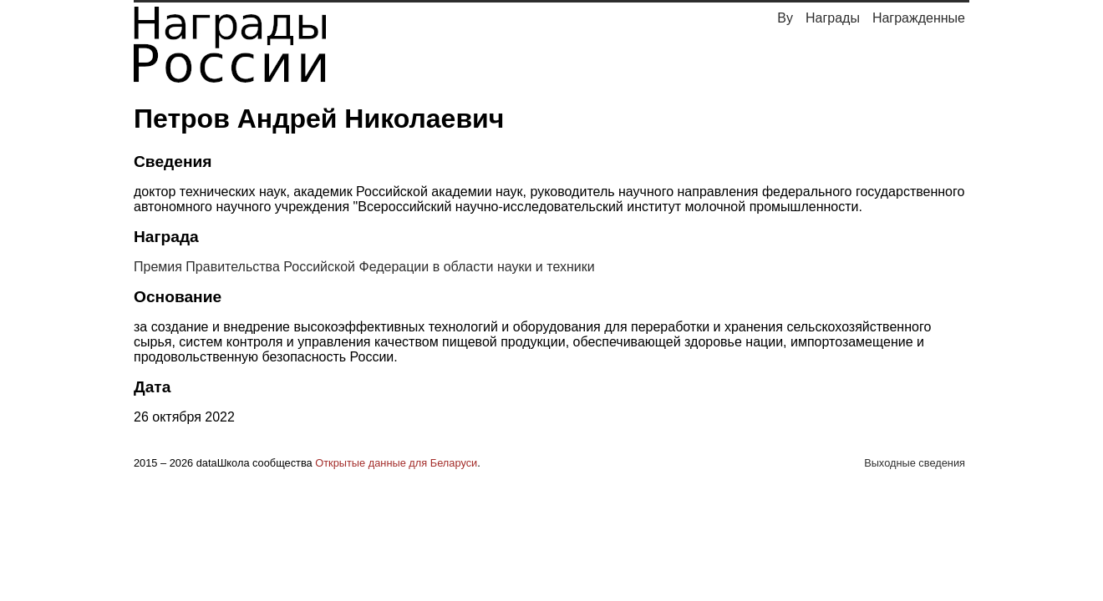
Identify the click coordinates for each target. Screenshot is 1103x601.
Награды (833, 18)
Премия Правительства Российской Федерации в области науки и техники (364, 267)
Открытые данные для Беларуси (396, 463)
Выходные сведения (914, 463)
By (785, 18)
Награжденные (918, 18)
